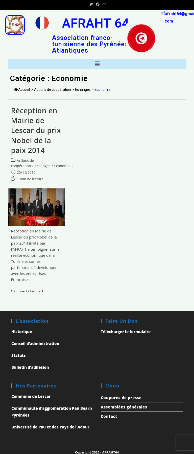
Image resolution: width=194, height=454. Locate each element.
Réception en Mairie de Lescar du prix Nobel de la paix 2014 (36, 130)
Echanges (43, 165)
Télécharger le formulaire (126, 331)
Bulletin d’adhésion (30, 367)
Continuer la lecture (27, 291)
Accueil (22, 90)
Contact (109, 416)
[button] (97, 64)
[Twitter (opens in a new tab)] (91, 4)
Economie (62, 165)
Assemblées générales (124, 406)
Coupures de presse (121, 397)
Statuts (18, 355)
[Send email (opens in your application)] (103, 4)
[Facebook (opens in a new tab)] (97, 4)
